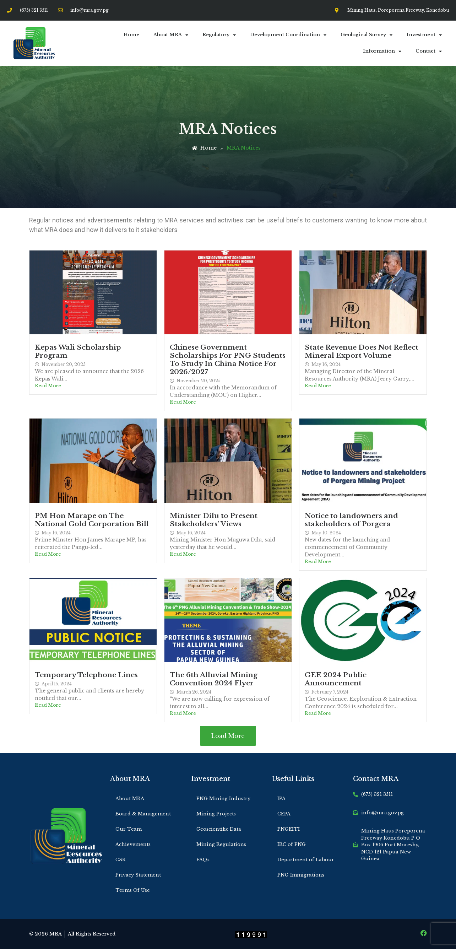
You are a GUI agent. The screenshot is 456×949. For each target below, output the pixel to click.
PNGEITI (288, 829)
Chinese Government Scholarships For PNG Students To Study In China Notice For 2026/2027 (228, 359)
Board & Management (143, 814)
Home (131, 35)
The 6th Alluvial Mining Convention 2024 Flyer (213, 678)
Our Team (128, 829)
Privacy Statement (138, 875)
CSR (120, 860)
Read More (48, 385)
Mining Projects (216, 814)
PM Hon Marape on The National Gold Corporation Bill (92, 519)
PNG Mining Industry (223, 799)
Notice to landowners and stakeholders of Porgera (351, 519)
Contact (429, 51)
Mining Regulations (221, 844)
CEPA (284, 814)
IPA (281, 799)
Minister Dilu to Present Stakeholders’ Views (213, 519)
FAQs (203, 860)
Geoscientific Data (218, 829)
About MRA (170, 35)
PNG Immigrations (300, 875)
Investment (424, 35)
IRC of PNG (291, 844)
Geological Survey (366, 35)
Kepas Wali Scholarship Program (78, 351)
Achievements (133, 844)
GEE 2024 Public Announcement (336, 678)
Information (382, 51)
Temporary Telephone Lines (86, 674)
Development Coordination (288, 35)
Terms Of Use (132, 890)
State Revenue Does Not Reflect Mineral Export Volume (361, 351)
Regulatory (219, 35)
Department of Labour (305, 860)
